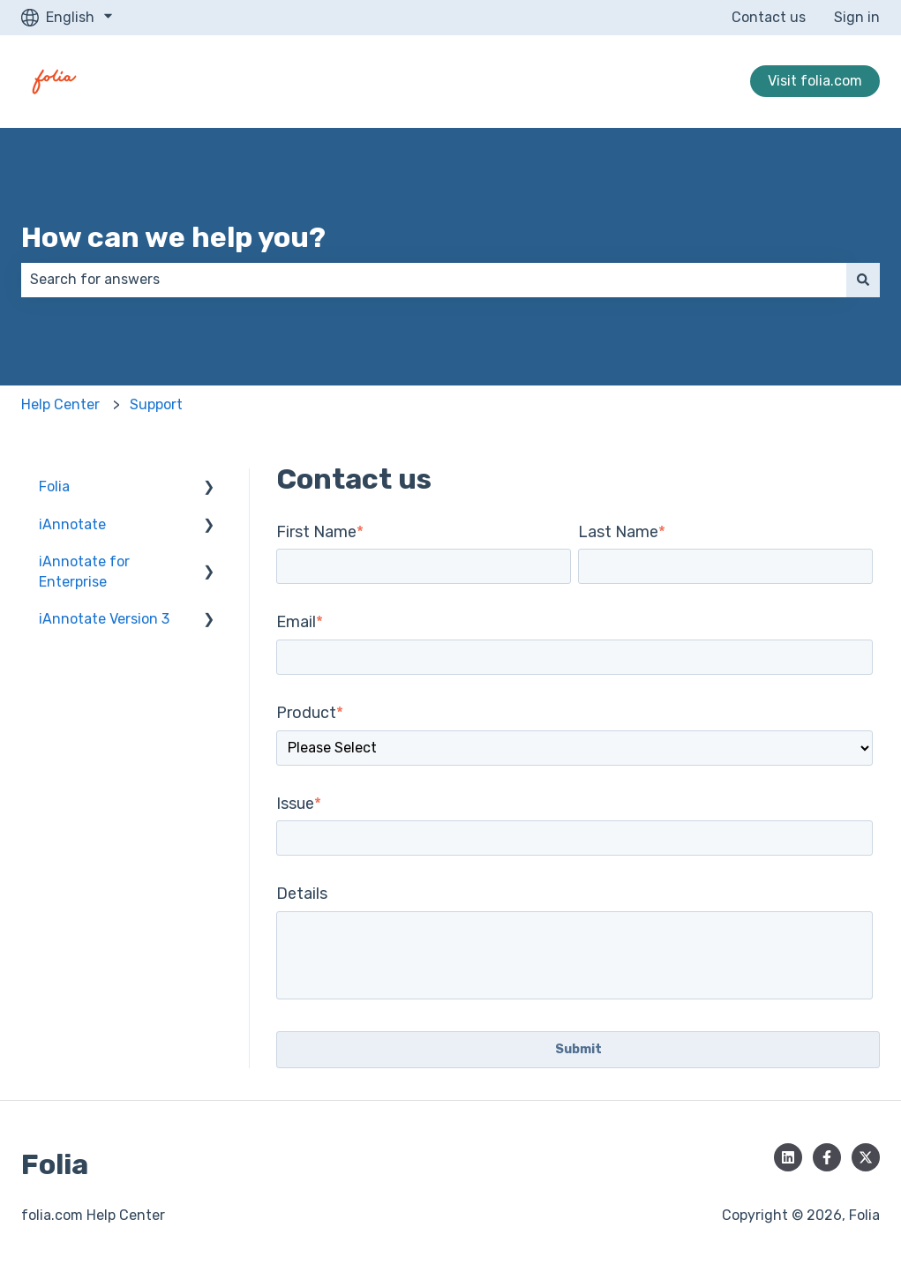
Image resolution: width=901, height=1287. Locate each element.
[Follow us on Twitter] (866, 1157)
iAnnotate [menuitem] (72, 524)
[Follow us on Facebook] (827, 1157)
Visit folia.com (815, 80)
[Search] (863, 279)
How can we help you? (173, 237)
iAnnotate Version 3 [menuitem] (104, 618)
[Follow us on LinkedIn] (788, 1157)
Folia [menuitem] (54, 486)
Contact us (769, 17)
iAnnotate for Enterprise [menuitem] (84, 571)
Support (156, 404)
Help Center (60, 404)
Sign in (857, 17)
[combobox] (433, 279)
